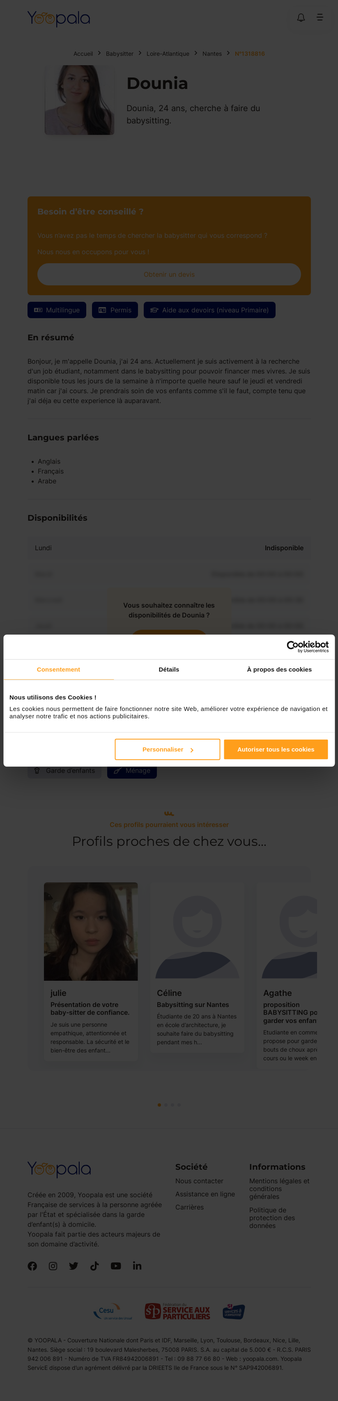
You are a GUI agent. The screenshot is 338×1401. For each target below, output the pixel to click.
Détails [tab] (169, 668)
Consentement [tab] (58, 668)
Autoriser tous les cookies (276, 749)
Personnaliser (168, 749)
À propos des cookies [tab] (279, 668)
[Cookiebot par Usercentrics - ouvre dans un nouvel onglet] (293, 646)
